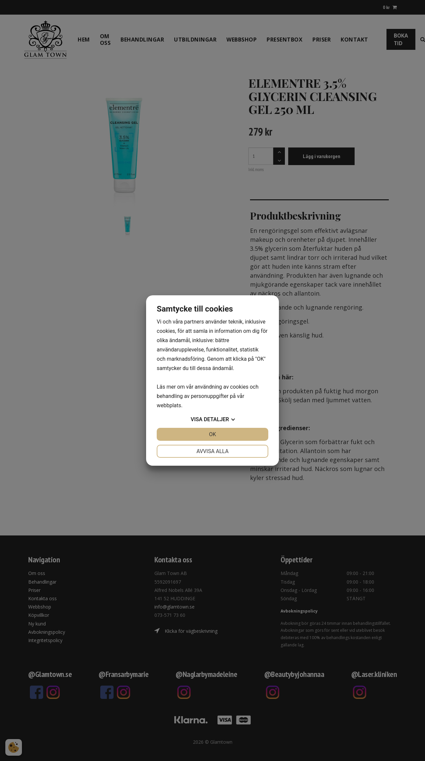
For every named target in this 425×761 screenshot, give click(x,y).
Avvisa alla (213, 451)
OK (212, 434)
